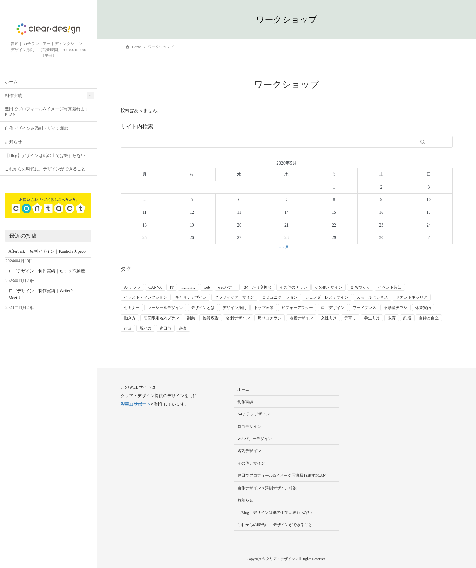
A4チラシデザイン (253, 414)
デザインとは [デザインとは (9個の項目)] (203, 307)
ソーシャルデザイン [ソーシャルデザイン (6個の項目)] (165, 307)
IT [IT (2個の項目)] (171, 287)
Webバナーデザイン (254, 438)
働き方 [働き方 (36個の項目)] (130, 318)
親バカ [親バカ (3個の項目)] (145, 328)
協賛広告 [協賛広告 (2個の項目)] (211, 318)
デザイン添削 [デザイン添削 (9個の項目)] (234, 307)
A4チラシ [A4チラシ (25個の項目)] (132, 287)
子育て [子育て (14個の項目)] (350, 318)
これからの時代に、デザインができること (45, 169)
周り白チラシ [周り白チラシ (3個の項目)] (269, 318)
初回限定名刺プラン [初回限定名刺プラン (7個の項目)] (161, 318)
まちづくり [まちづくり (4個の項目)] (360, 287)
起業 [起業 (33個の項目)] (183, 328)
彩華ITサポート (136, 404)
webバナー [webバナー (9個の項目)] (227, 287)
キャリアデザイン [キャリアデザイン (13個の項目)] (191, 297)
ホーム (11, 82)
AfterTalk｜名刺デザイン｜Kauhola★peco (47, 251)
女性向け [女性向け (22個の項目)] (329, 318)
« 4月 (284, 247)
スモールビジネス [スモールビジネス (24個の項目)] (372, 297)
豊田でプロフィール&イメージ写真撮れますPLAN (47, 112)
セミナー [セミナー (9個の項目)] (132, 307)
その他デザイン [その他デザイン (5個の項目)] (328, 287)
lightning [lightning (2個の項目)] (188, 287)
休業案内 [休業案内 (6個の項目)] (423, 307)
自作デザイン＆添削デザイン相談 (37, 128)
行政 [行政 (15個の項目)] (128, 328)
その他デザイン (251, 463)
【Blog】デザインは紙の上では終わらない (45, 156)
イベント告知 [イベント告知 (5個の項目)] (390, 287)
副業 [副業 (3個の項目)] (191, 318)
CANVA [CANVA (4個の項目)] (155, 287)
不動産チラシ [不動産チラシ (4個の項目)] (395, 307)
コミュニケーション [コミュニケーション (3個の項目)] (280, 297)
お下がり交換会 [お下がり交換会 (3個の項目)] (258, 287)
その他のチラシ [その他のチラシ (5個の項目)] (293, 287)
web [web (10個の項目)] (206, 287)
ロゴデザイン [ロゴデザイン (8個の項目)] (333, 307)
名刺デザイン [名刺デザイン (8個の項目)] (238, 318)
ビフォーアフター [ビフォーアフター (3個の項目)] (297, 307)
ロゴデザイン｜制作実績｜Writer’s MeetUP (40, 295)
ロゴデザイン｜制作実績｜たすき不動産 (46, 271)
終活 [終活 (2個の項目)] (407, 318)
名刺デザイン (249, 451)
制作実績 (13, 96)
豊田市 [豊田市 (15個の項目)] (165, 328)
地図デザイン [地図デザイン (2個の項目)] (301, 318)
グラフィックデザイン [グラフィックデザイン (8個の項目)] (234, 297)
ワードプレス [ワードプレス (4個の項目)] (364, 307)
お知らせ (13, 142)
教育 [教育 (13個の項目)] (392, 318)
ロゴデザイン (249, 426)
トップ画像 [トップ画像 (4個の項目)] (264, 307)
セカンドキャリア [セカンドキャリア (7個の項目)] (411, 297)
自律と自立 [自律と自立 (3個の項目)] (429, 318)
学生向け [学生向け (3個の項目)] (372, 318)
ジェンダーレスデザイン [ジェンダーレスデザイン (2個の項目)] (326, 297)
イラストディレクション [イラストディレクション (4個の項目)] (145, 297)
